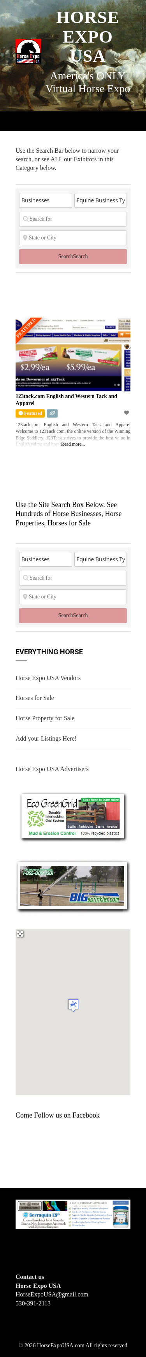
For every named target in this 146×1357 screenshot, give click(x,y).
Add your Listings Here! (46, 738)
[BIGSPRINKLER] (73, 886)
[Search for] (73, 219)
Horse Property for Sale (45, 718)
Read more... (73, 444)
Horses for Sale (35, 698)
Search (73, 256)
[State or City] (73, 237)
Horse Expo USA (88, 36)
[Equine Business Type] (100, 200)
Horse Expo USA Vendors (48, 678)
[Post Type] (45, 200)
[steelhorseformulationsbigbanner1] (73, 1214)
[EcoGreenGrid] (73, 815)
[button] (73, 1005)
